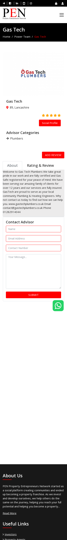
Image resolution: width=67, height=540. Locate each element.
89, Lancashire (19, 107)
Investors (11, 534)
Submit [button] (33, 295)
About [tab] (12, 165)
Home (6, 36)
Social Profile (50, 123)
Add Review (53, 155)
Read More (9, 513)
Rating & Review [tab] (40, 165)
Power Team (22, 36)
